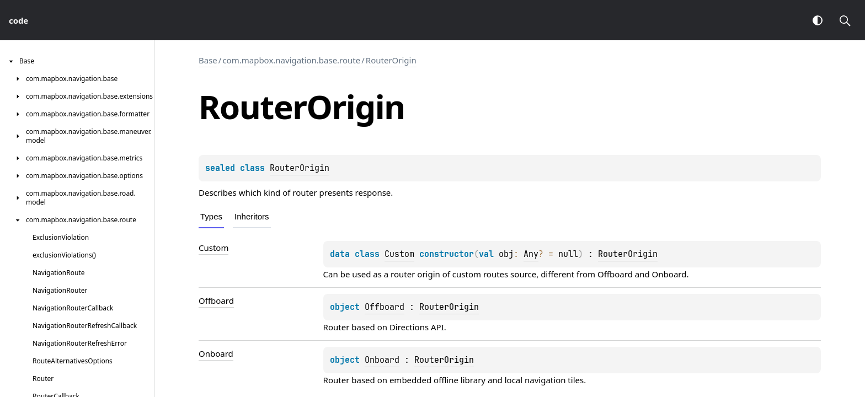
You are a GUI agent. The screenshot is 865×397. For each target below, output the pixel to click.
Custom (399, 254)
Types (211, 216)
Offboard (615, 274)
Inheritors (251, 216)
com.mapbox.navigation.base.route (291, 60)
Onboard (669, 274)
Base (208, 60)
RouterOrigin (391, 60)
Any (531, 254)
